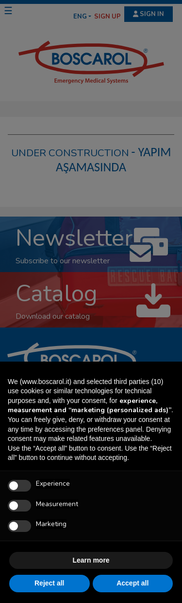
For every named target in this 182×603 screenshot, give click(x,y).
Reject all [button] (49, 583)
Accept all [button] (132, 583)
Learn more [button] (90, 560)
